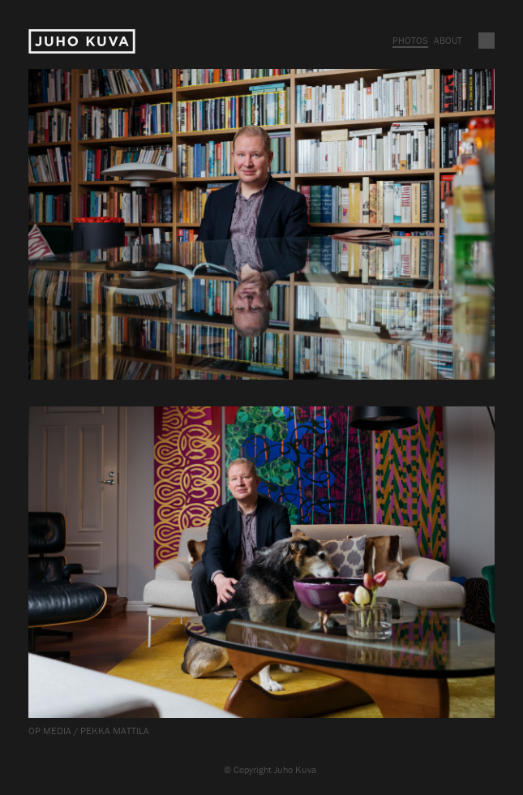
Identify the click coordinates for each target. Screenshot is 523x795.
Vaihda (486, 40)
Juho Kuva (81, 41)
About (448, 40)
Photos (410, 40)
